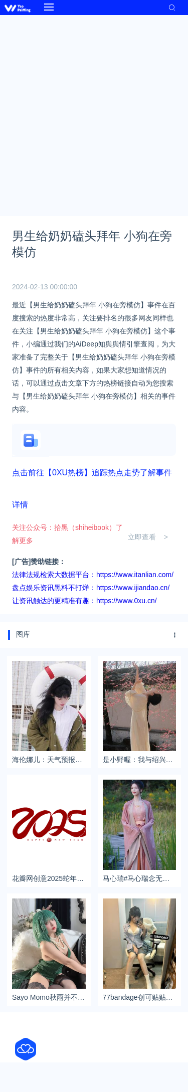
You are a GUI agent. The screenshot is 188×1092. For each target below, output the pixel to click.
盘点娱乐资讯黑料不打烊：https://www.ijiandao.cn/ (90, 588)
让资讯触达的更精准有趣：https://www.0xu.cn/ (84, 601)
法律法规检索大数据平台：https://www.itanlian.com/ (92, 575)
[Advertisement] (94, 114)
